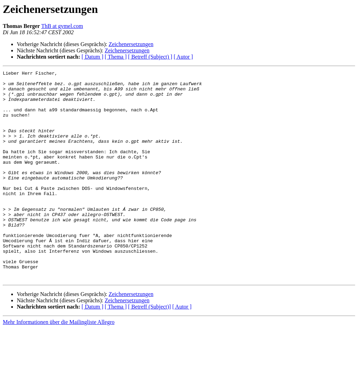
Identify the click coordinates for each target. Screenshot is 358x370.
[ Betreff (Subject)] (149, 349)
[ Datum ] (92, 57)
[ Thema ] (116, 57)
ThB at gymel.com (62, 26)
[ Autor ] (183, 57)
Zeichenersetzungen (131, 44)
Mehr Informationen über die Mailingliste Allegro (58, 364)
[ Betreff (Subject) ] (150, 57)
